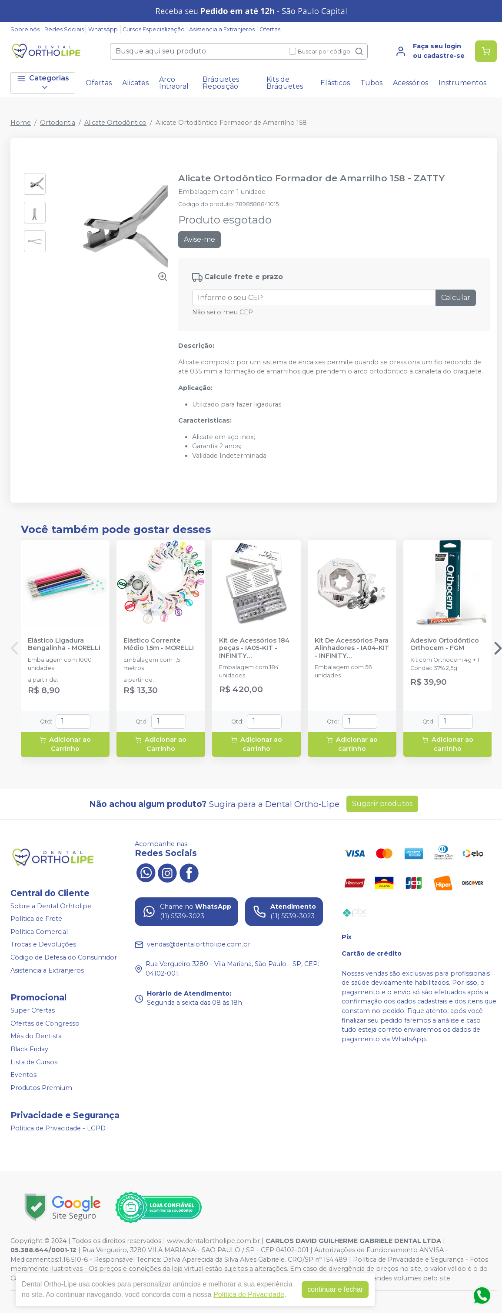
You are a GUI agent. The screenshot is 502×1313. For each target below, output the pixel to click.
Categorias (43, 83)
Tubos (371, 83)
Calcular (455, 297)
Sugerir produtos (382, 804)
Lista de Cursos (33, 1062)
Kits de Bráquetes (284, 82)
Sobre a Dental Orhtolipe (50, 906)
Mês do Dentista (36, 1036)
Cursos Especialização (154, 29)
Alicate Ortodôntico (115, 123)
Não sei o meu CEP (222, 312)
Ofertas (269, 29)
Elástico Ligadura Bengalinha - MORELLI (64, 644)
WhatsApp (103, 29)
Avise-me (199, 239)
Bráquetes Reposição (221, 82)
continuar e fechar (335, 1289)
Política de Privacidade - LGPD (58, 1128)
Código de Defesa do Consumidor (63, 957)
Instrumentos (462, 83)
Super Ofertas (32, 1010)
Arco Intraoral (174, 82)
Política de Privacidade (248, 1294)
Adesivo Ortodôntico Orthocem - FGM (444, 644)
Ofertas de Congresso (45, 1023)
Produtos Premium (41, 1088)
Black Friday (29, 1049)
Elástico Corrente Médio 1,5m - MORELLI (158, 644)
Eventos (23, 1075)
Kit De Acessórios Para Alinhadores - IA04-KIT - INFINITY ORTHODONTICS (352, 648)
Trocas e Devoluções (43, 945)
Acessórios (410, 83)
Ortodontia (57, 123)
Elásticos (335, 83)
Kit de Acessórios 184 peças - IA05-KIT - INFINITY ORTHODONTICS (254, 648)
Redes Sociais (64, 29)
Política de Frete (36, 919)
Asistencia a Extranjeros (222, 29)
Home (20, 123)
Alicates (135, 83)
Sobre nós (25, 29)
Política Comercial (39, 932)
